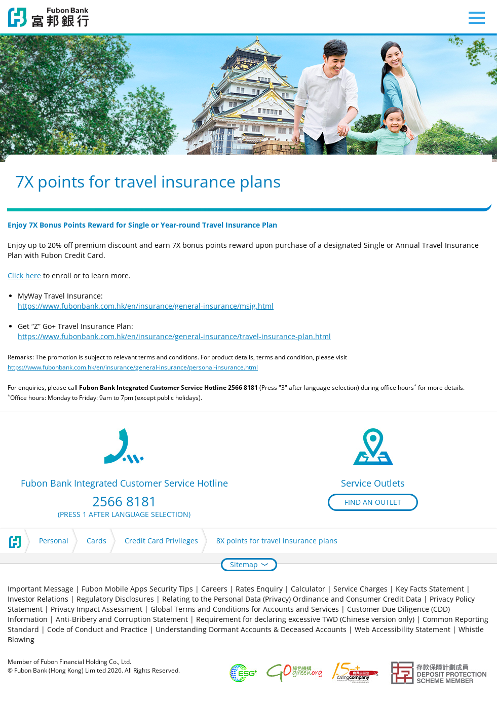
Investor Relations (38, 599)
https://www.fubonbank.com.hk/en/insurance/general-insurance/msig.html (146, 306)
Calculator (308, 589)
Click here (24, 275)
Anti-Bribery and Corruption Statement (122, 619)
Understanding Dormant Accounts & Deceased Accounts (251, 629)
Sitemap (244, 564)
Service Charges (360, 589)
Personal (53, 540)
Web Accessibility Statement (402, 629)
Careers (214, 589)
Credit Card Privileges (161, 540)
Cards (96, 540)
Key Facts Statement (430, 589)
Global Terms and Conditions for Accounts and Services (244, 609)
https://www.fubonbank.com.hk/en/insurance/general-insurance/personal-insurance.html (133, 367)
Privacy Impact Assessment (96, 609)
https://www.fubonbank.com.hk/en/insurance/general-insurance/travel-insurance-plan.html (174, 336)
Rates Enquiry (259, 589)
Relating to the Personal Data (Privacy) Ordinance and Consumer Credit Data (292, 599)
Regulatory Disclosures (115, 599)
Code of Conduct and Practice (98, 629)
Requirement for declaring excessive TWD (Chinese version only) (305, 619)
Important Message (40, 589)
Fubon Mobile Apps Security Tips (137, 589)
